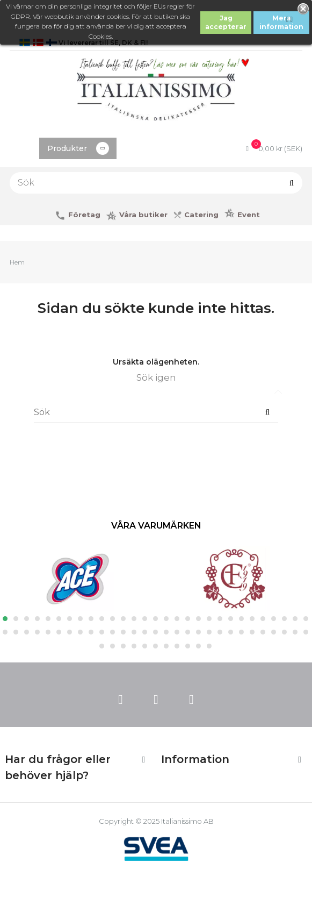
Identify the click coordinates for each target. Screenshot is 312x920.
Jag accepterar (225, 22)
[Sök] (156, 183)
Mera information (281, 22)
